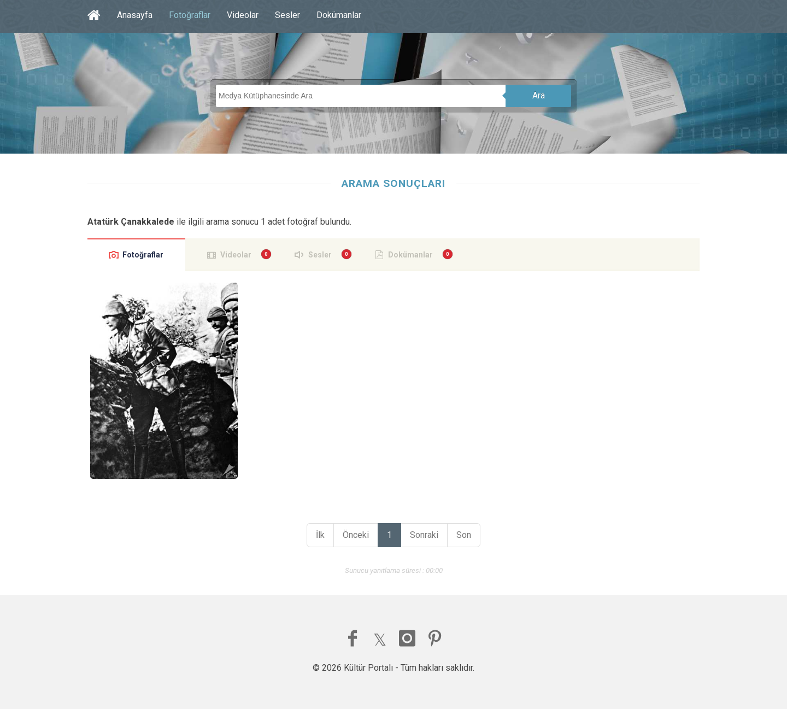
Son (463, 535)
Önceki (356, 535)
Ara (538, 95)
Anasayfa (134, 15)
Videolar (243, 15)
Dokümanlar (338, 15)
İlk (320, 535)
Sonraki (424, 535)
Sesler (287, 15)
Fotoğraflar (189, 15)
